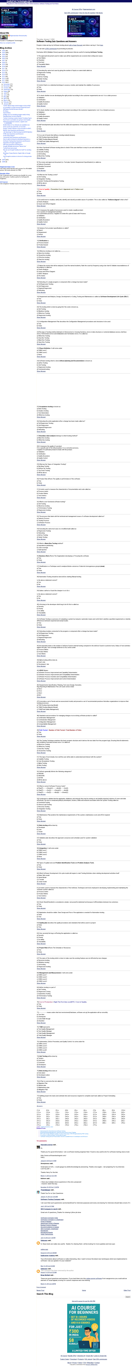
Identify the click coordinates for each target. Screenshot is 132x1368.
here (101, 45)
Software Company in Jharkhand (52, 1220)
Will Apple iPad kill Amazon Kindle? (13, 109)
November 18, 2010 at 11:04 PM (50, 1187)
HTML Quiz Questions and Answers (13, 134)
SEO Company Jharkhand (49, 1229)
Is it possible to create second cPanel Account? (16, 107)
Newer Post (40, 1290)
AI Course (64, 1356)
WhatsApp (90, 1363)
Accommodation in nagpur (50, 1227)
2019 (3, 64)
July (5, 93)
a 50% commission (51, 49)
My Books (99, 13)
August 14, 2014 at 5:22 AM (49, 1272)
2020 (3, 62)
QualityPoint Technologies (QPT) (19, 1)
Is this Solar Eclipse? (9, 135)
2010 (3, 82)
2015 (3, 72)
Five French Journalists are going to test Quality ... (17, 120)
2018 (3, 66)
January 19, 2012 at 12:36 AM (49, 1196)
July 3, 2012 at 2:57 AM (47, 1206)
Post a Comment (41, 1287)
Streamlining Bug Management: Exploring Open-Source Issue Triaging (58, 1132)
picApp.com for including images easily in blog (16, 114)
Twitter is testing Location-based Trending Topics (17, 118)
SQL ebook (88, 1359)
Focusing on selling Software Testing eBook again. (53, 1135)
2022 (3, 58)
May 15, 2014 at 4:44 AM (48, 1266)
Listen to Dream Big (100, 1356)
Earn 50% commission (71, 13)
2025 (3, 52)
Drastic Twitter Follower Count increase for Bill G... (17, 128)
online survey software (94, 1278)
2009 (3, 160)
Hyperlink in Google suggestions (12, 142)
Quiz (52, 1127)
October (6, 88)
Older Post (127, 1290)
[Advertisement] (83, 391)
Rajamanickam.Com (7, 167)
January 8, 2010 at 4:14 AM (48, 1161)
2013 (3, 76)
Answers (40, 1106)
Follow (80, 1363)
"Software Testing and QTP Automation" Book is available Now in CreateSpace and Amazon (64, 1136)
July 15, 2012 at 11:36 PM (48, 1238)
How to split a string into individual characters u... (17, 139)
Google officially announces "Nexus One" (14, 146)
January (6, 104)
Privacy (74, 1363)
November (7, 86)
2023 (3, 56)
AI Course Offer (77, 9)
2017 (3, 68)
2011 (3, 80)
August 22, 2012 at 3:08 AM (49, 1253)
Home (84, 1290)
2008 (3, 162)
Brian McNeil (45, 1275)
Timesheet (73, 1359)
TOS (84, 1363)
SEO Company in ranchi (49, 1209)
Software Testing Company (51, 1199)
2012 (3, 78)
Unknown (44, 1240)
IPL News (5, 111)
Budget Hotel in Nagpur (49, 1225)
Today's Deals (64, 1359)
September (7, 89)
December (7, 84)
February (6, 102)
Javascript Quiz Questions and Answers (14, 137)
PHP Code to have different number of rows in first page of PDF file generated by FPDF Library (64, 1133)
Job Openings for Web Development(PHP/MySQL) (17, 132)
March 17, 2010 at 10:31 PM (49, 1176)
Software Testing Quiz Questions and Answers (16, 141)
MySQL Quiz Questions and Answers (13, 130)
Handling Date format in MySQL (12, 116)
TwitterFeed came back (10, 148)
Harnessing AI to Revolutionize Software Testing (52, 1131)
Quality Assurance (45, 1127)
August (6, 91)
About (69, 1363)
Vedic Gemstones (47, 1234)
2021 (3, 60)
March (6, 100)
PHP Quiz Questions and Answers (13, 144)
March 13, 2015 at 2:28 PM (48, 1284)
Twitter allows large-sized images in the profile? (17, 105)
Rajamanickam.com (89, 9)
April (5, 98)
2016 (3, 70)
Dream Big (89, 1356)
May (5, 96)
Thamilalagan (45, 1190)
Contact (97, 1363)
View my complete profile (7, 43)
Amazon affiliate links (91, 1364)
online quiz (44, 1249)
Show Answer (41, 66)
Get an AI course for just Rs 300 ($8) (83, 1301)
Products (81, 1359)
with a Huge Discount (75, 45)
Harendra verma (46, 1145)
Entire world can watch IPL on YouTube (14, 126)
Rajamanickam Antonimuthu (18, 35)
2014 (3, 74)
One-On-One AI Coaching (87, 13)
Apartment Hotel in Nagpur (50, 1223)
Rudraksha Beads (47, 1232)
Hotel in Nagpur (46, 1221)
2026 (3, 50)
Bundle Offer (72, 1356)
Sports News (7, 112)
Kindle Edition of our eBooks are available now (16, 125)
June (5, 95)
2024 (3, 54)
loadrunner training (48, 1255)
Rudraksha (44, 1231)
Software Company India (49, 1218)
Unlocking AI (81, 1356)
